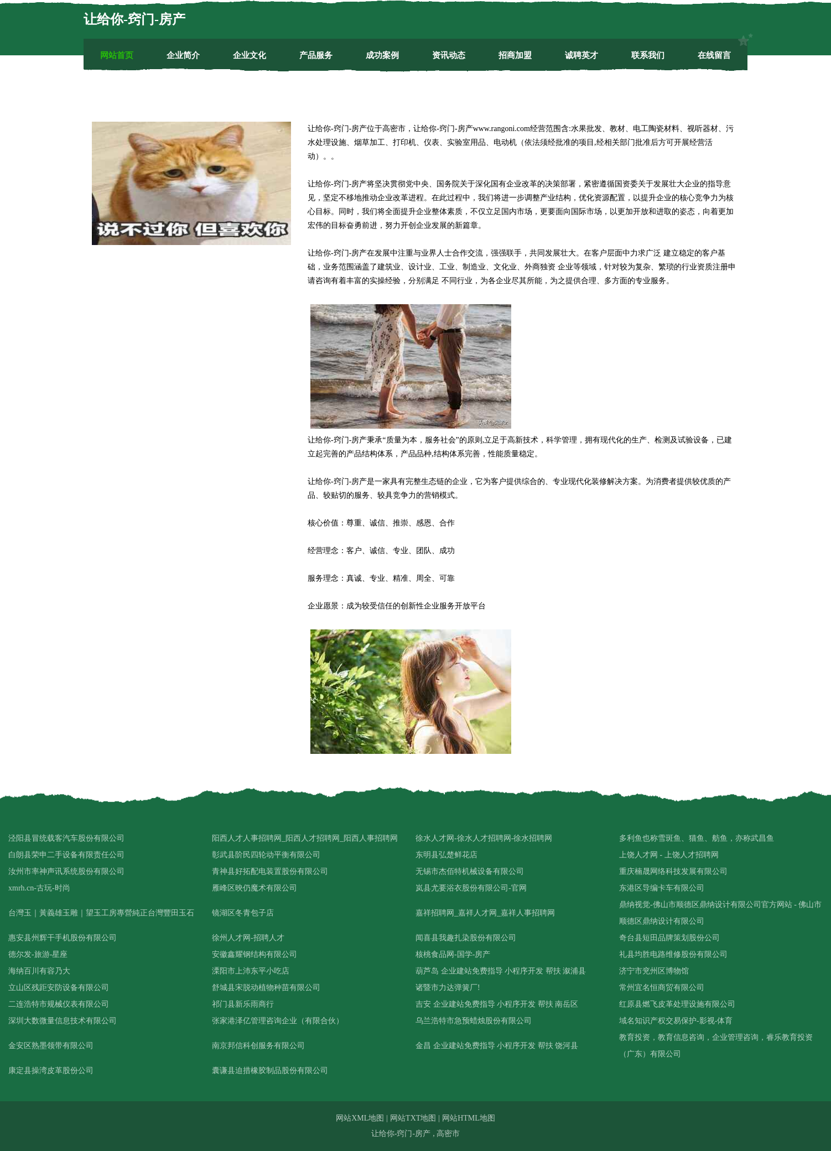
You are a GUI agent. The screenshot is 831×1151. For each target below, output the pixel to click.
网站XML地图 (360, 1118)
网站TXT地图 (413, 1118)
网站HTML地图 (468, 1118)
